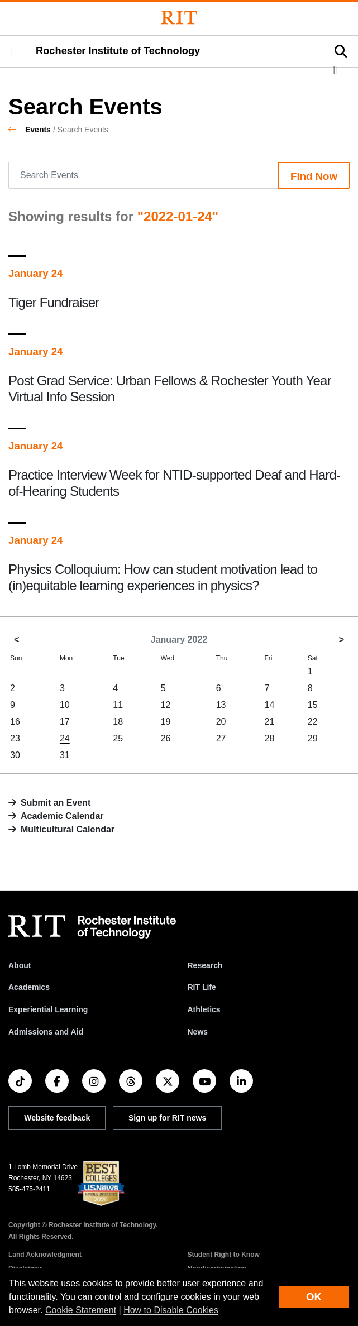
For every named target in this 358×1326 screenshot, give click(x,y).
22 (313, 721)
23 (15, 738)
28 (269, 738)
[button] (13, 51)
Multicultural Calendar (67, 829)
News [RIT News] (198, 1031)
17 (65, 721)
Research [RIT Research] (205, 965)
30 (15, 755)
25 (118, 738)
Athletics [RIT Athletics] (204, 1009)
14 (269, 705)
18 (118, 721)
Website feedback (57, 1117)
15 (313, 705)
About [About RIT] (19, 965)
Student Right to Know (224, 1254)
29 (313, 738)
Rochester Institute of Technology (118, 50)
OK (314, 1297)
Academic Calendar (62, 816)
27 (221, 738)
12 (166, 705)
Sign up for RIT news (167, 1117)
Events (38, 129)
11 (118, 705)
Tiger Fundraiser (53, 302)
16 (15, 721)
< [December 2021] (16, 639)
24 (65, 738)
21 (269, 721)
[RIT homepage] (92, 927)
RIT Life (202, 987)
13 (221, 705)
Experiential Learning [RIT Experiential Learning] (48, 1009)
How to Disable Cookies (170, 1310)
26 (166, 738)
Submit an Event (55, 802)
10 (65, 705)
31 (65, 755)
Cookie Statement (80, 1310)
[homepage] (16, 129)
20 (221, 721)
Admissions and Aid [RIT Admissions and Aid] (45, 1031)
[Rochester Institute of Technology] (179, 17)
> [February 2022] (341, 639)
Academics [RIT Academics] (29, 987)
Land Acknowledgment (45, 1254)
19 (166, 721)
